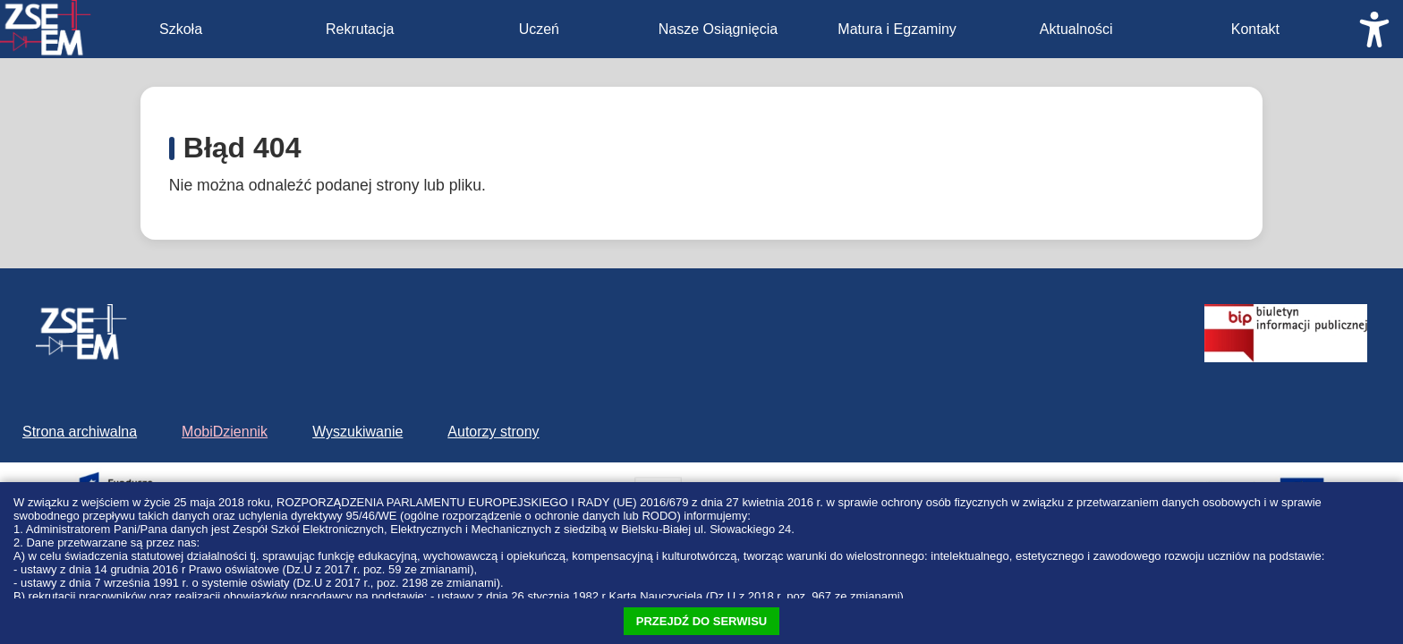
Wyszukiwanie (357, 431)
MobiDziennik (225, 431)
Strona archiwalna (79, 431)
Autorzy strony (493, 431)
